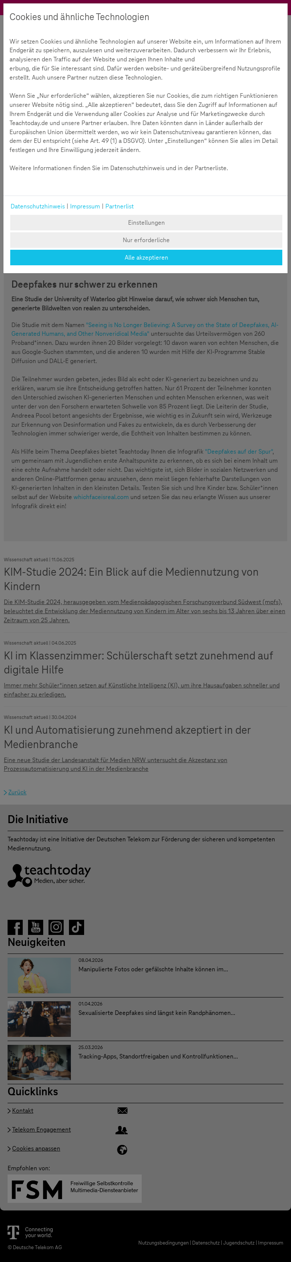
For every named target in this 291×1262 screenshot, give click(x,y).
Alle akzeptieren (146, 257)
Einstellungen (146, 223)
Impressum (85, 206)
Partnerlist (119, 206)
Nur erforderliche (146, 240)
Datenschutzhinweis (38, 206)
